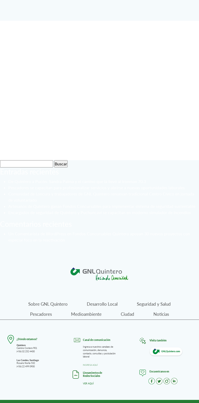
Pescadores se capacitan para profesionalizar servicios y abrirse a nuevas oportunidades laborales (96, 187)
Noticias (161, 314)
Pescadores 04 (42, 36)
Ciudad (127, 314)
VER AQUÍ (88, 383)
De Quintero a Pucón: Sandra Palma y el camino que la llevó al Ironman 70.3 (77, 181)
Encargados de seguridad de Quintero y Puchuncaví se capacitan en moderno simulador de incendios (99, 212)
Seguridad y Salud (154, 304)
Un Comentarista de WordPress (37, 233)
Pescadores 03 (42, 92)
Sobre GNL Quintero (48, 304)
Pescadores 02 (42, 120)
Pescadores (41, 314)
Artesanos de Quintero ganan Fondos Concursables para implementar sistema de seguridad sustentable (101, 206)
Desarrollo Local (102, 304)
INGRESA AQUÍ (90, 365)
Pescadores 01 (42, 148)
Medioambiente (86, 314)
